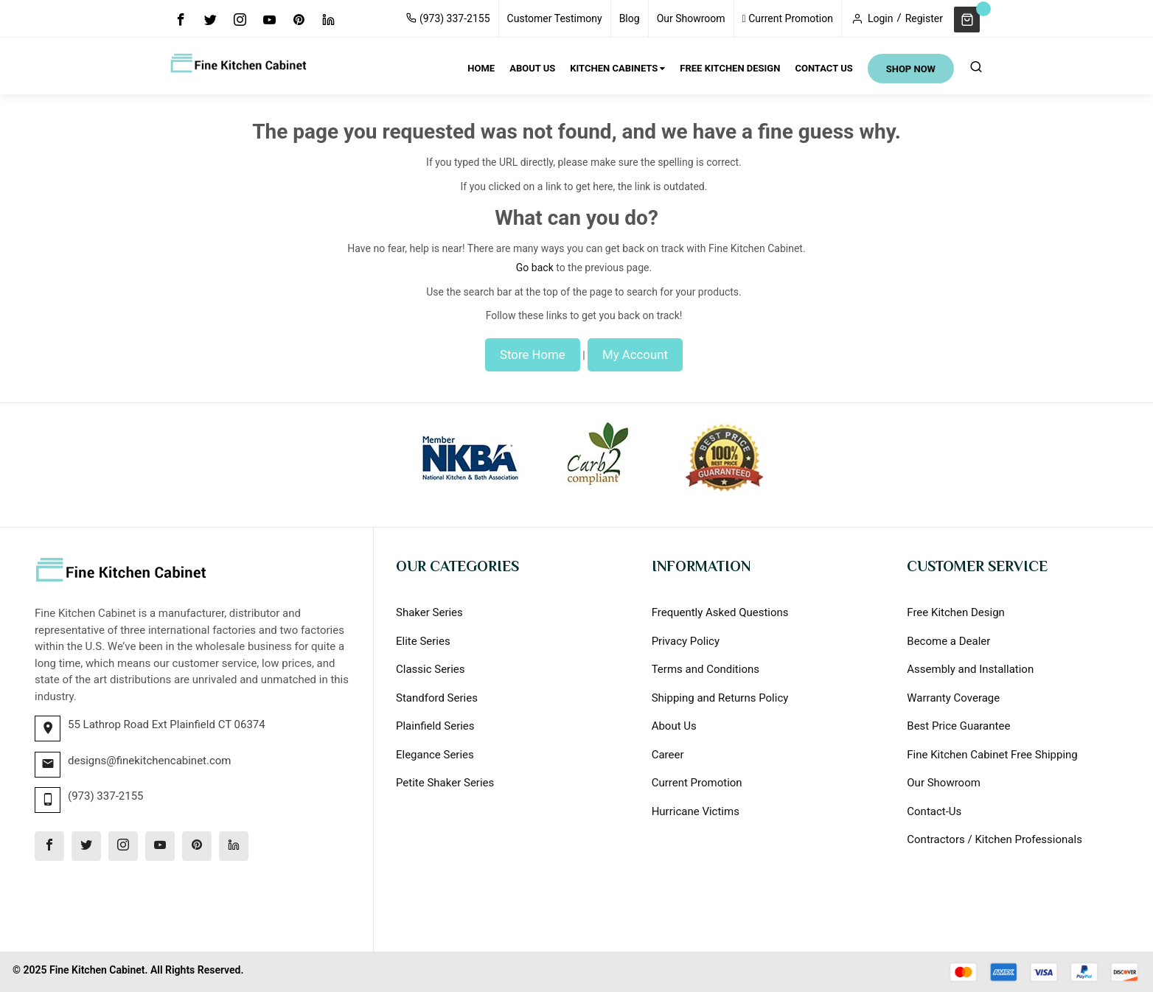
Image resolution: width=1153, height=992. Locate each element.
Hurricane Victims (695, 811)
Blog (629, 18)
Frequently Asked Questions (720, 612)
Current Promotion (787, 18)
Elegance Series (435, 754)
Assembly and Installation (970, 669)
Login (881, 18)
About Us (674, 726)
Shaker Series (429, 612)
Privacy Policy (686, 641)
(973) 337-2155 (448, 18)
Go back (535, 267)
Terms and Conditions (705, 669)
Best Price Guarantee (958, 726)
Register (924, 18)
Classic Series (430, 669)
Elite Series (423, 641)
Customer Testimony (554, 18)
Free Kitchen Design (956, 612)
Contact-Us (934, 811)
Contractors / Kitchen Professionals (994, 839)
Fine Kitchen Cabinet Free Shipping (992, 754)
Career (668, 754)
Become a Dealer (948, 641)
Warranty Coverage (953, 698)
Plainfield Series (435, 726)
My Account (635, 354)
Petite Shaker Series (445, 782)
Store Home (532, 354)
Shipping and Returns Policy (720, 698)
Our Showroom (691, 18)
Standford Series (437, 698)
